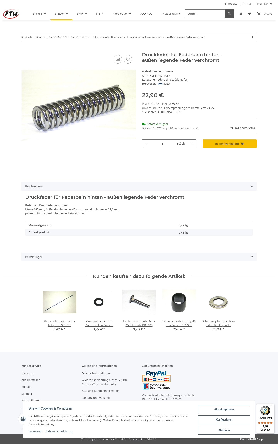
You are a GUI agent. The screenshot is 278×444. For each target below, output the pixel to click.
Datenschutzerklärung (96, 373)
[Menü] (272, 406)
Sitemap (26, 394)
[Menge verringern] (146, 144)
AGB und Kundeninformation (101, 391)
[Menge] (162, 144)
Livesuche (27, 373)
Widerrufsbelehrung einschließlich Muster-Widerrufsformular (104, 382)
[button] (241, 13)
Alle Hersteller (30, 380)
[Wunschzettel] (249, 13)
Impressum (36, 432)
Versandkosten (31, 400)
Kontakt (26, 387)
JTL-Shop (258, 439)
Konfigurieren (223, 420)
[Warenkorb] (264, 13)
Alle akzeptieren (223, 410)
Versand (174, 104)
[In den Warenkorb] (24, 50)
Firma (247, 3)
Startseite (231, 3)
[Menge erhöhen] (192, 144)
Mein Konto (264, 3)
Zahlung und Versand (96, 398)
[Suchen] (205, 13)
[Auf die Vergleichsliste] (118, 59)
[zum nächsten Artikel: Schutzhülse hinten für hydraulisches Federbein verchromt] (253, 37)
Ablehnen (223, 430)
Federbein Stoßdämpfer (171, 79)
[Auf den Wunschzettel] (128, 59)
